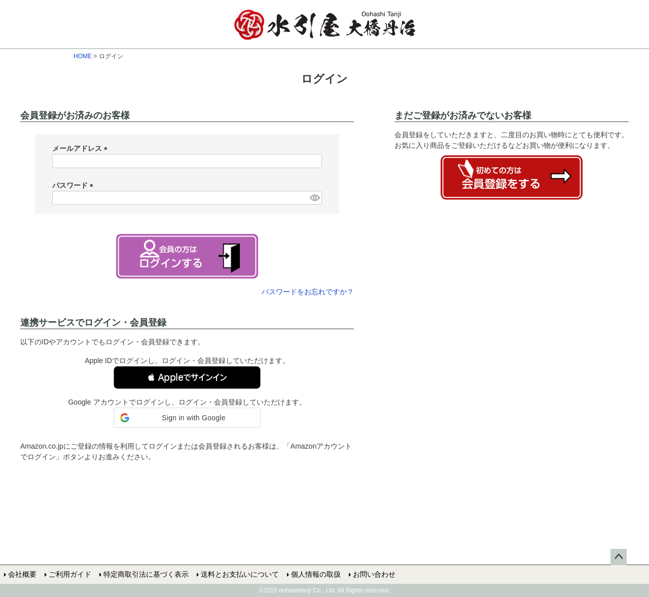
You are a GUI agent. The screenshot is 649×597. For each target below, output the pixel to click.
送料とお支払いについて (240, 574)
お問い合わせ (374, 574)
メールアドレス (81, 148)
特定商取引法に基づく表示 (146, 574)
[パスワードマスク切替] (314, 198)
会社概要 (22, 574)
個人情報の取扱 (316, 574)
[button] (187, 377)
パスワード (74, 185)
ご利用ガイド (70, 574)
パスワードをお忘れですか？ (308, 292)
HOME (83, 56)
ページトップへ (618, 557)
